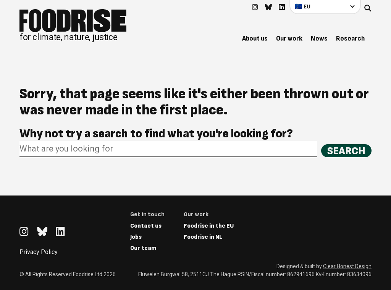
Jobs (136, 237)
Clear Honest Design (347, 266)
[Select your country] (325, 6)
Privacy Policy (38, 252)
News (319, 38)
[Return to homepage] (72, 25)
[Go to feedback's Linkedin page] (282, 7)
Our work (289, 38)
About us (255, 38)
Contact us (146, 226)
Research (350, 38)
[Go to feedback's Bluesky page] (268, 7)
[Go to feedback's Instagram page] (255, 7)
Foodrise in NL (203, 237)
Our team (143, 248)
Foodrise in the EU (209, 226)
